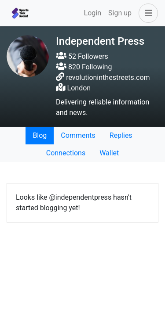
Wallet (109, 153)
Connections (65, 153)
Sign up (120, 13)
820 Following (84, 67)
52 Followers (82, 56)
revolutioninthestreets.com (108, 77)
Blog (40, 135)
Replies (121, 135)
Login (92, 13)
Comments (78, 135)
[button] (146, 13)
